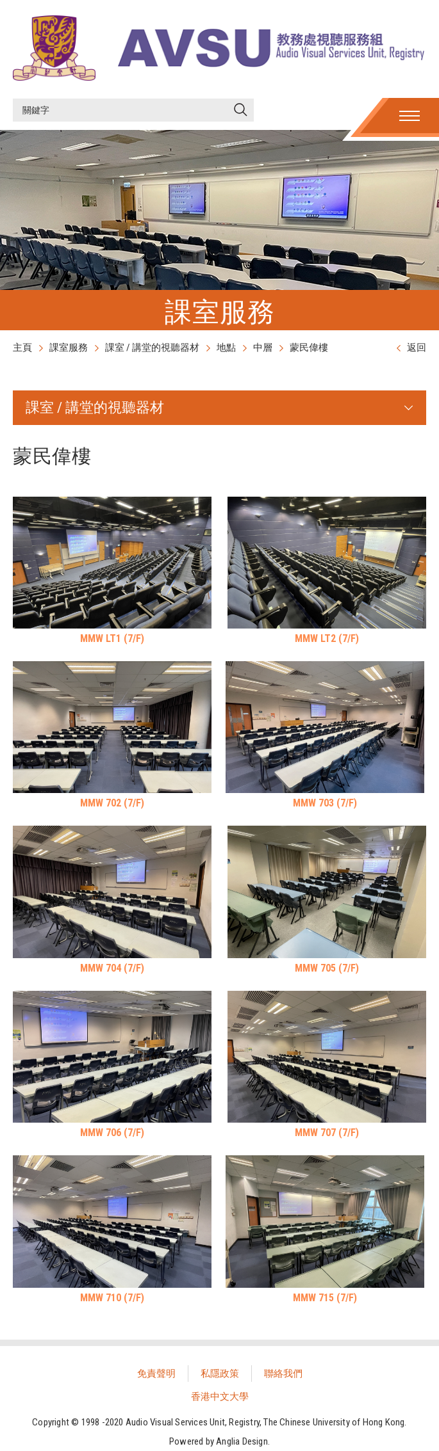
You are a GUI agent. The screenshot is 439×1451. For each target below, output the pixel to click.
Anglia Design (242, 1441)
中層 (262, 347)
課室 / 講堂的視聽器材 (152, 347)
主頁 (22, 347)
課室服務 (68, 347)
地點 (226, 347)
